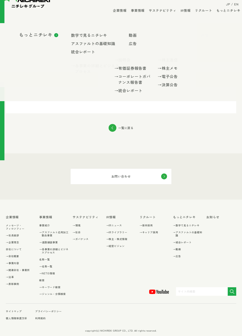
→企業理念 (12, 242)
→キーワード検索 (49, 287)
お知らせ (212, 217)
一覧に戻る (126, 128)
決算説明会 (45, 78)
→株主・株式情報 (116, 239)
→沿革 (10, 277)
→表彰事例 (12, 284)
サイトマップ (14, 311)
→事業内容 (12, 263)
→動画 (177, 249)
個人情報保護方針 (16, 318)
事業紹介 (44, 225)
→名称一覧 (45, 266)
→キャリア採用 (149, 232)
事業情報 (135, 15)
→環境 (76, 225)
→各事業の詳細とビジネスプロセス (54, 251)
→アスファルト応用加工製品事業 (54, 234)
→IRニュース (114, 225)
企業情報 (117, 15)
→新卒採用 (146, 225)
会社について (14, 249)
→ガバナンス (81, 239)
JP (226, 6)
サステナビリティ (160, 15)
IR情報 (183, 15)
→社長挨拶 (12, 235)
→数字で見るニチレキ (186, 225)
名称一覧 (44, 259)
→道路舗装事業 (48, 242)
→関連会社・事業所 (18, 270)
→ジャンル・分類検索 (52, 294)
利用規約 (40, 318)
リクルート (201, 15)
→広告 (177, 256)
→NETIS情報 (47, 273)
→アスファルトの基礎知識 (187, 234)
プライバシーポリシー (48, 311)
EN (234, 6)
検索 (42, 280)
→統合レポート (182, 242)
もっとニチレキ (226, 15)
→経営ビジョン (115, 246)
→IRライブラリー (116, 232)
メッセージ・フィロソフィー (15, 226)
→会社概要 (12, 256)
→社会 (76, 232)
